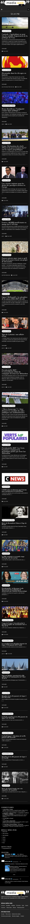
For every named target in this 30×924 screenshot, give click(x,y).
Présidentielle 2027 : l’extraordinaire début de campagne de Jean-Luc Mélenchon (12, 374)
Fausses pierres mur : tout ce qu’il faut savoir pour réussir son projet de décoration (15, 260)
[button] (2, 9)
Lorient (3, 844)
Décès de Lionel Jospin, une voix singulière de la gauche (12, 792)
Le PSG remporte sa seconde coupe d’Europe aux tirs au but (13, 560)
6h (20, 864)
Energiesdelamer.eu (6, 851)
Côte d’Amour (5, 836)
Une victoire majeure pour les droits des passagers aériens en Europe (14, 185)
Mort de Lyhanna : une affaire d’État (14, 337)
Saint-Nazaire (5, 838)
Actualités (8, 69)
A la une (4, 30)
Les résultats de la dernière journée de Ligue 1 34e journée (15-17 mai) (14, 647)
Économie (8, 30)
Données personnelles (6, 919)
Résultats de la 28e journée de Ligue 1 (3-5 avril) (14, 760)
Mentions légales (15, 919)
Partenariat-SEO (20, 910)
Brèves (7, 489)
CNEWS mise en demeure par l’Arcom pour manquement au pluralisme (14, 493)
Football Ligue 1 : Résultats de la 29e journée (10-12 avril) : (14, 740)
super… (4, 822)
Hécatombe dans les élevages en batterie (15, 74)
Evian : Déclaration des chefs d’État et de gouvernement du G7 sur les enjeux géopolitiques (15, 148)
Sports (7, 293)
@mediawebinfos (15, 882)
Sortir (23, 908)
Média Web (4, 834)
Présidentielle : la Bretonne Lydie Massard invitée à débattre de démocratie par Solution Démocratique (14, 593)
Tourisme (3, 910)
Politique (13, 105)
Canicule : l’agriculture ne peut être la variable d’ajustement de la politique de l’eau (15, 36)
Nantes (4, 842)
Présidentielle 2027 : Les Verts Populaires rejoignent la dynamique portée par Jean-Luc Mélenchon (15, 454)
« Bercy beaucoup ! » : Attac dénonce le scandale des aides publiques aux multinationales (14, 414)
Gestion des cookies (16, 917)
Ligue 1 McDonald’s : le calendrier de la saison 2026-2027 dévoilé (13, 299)
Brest (3, 845)
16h (20, 882)
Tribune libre (9, 910)
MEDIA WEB (8, 864)
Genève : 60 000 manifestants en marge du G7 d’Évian (15, 223)
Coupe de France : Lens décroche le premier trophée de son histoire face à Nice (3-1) (14, 627)
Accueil (2, 917)
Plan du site (8, 917)
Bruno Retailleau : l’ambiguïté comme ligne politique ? (14, 109)
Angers (4, 840)
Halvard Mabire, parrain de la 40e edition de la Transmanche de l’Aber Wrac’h (14, 680)
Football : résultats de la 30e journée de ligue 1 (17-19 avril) (15, 720)
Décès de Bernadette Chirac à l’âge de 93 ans (14, 527)
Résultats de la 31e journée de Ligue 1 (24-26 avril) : (14, 700)
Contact (22, 919)
